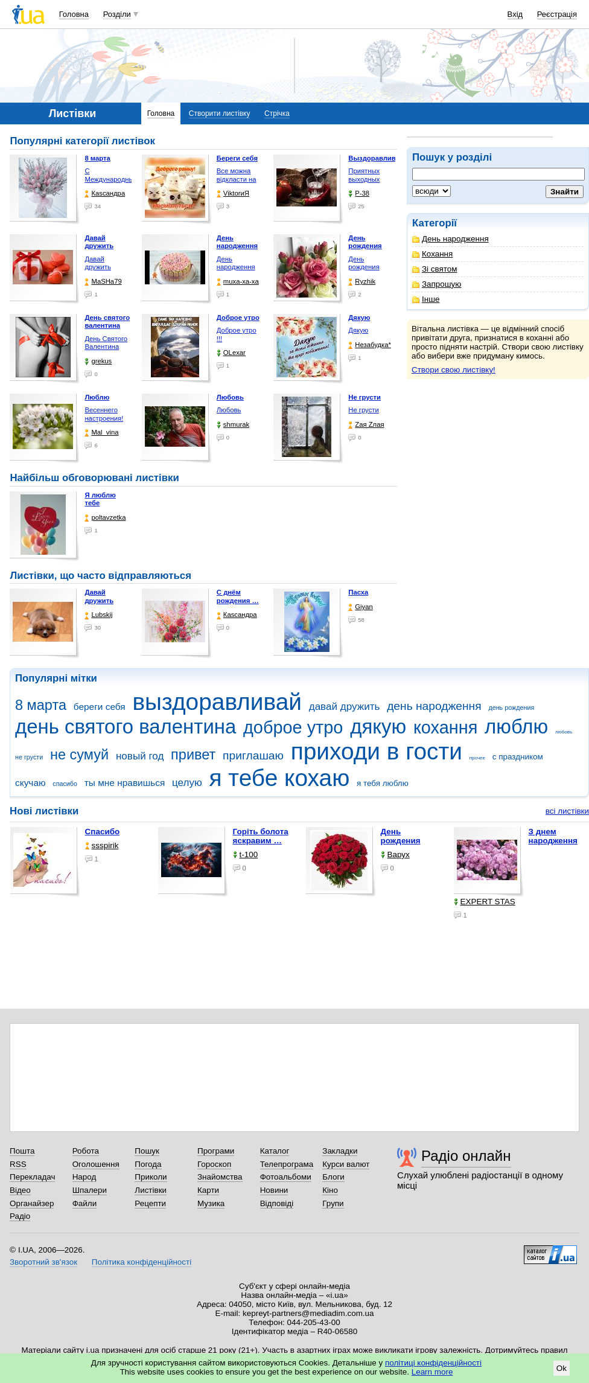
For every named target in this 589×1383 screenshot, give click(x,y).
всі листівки (567, 811)
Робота (85, 1150)
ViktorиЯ (233, 193)
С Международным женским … (111, 179)
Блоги (333, 1176)
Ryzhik (361, 282)
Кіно (330, 1190)
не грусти (29, 757)
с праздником (517, 756)
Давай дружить (97, 263)
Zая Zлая (366, 425)
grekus (98, 361)
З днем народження (553, 836)
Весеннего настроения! (103, 414)
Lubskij (98, 615)
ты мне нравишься (124, 783)
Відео (20, 1190)
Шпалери (89, 1190)
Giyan (360, 607)
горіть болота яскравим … (260, 836)
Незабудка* (369, 345)
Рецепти (150, 1203)
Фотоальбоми (285, 1176)
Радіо (20, 1216)
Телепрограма (287, 1164)
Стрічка (277, 113)
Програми (215, 1150)
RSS (18, 1164)
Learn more (432, 1371)
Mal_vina (101, 432)
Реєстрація (557, 14)
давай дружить (344, 706)
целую (187, 782)
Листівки (151, 1190)
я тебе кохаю (279, 778)
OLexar (231, 353)
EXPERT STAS (484, 901)
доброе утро (293, 727)
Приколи (151, 1176)
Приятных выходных (364, 175)
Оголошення (95, 1164)
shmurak (233, 425)
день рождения (511, 707)
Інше (425, 299)
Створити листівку (219, 113)
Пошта (22, 1150)
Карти (208, 1190)
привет (193, 754)
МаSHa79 (102, 282)
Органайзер (32, 1203)
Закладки (339, 1150)
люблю (516, 726)
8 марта (40, 705)
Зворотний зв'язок (43, 1261)
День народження (450, 238)
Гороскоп (214, 1164)
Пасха (358, 592)
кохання (445, 727)
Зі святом (434, 268)
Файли (84, 1203)
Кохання (432, 253)
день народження (434, 706)
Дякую (358, 330)
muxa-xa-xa (238, 282)
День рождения (363, 263)
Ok (561, 1368)
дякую (378, 726)
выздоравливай (216, 702)
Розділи (117, 14)
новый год (140, 756)
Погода (148, 1164)
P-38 (358, 193)
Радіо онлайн (466, 1156)
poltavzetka (105, 518)
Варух (395, 854)
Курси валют (345, 1164)
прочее (477, 758)
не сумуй (79, 754)
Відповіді (277, 1203)
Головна (74, 14)
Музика (210, 1203)
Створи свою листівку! (453, 369)
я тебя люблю (383, 783)
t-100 (245, 854)
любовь (563, 732)
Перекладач (32, 1176)
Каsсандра (104, 193)
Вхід (515, 14)
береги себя (100, 706)
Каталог (275, 1150)
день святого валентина (125, 726)
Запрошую (436, 284)
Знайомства (220, 1176)
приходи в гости (376, 751)
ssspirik (102, 845)
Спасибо (102, 831)
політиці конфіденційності (433, 1362)
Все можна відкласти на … (236, 179)
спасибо (65, 783)
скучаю (30, 783)
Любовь (229, 410)
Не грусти (363, 410)
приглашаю (253, 755)
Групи (332, 1203)
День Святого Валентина (105, 343)
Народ (84, 1176)
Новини (274, 1190)
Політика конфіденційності (141, 1261)
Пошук (147, 1150)
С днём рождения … (238, 596)
